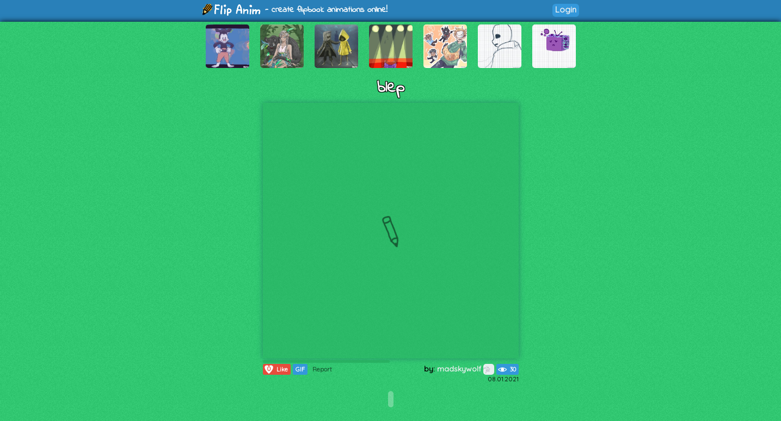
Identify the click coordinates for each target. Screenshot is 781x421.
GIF (300, 369)
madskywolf (465, 369)
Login (565, 9)
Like (275, 369)
